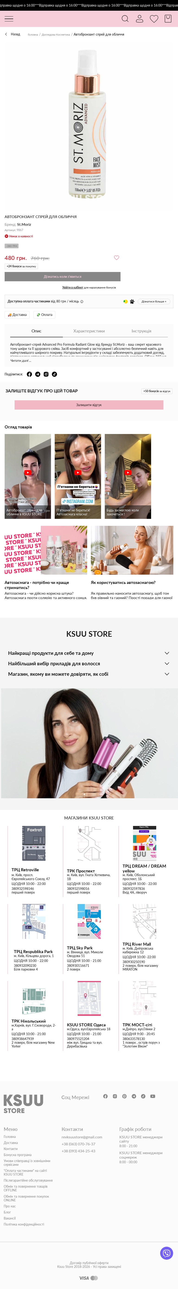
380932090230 (25, 966)
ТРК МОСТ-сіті (137, 1024)
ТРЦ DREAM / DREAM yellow (144, 868)
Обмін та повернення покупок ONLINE (26, 1198)
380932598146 (23, 889)
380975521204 (78, 1039)
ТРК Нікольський (29, 1021)
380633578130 (134, 1039)
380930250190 (134, 962)
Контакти (11, 1149)
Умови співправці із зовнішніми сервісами (27, 1162)
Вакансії (10, 1218)
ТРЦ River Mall (137, 944)
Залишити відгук (89, 405)
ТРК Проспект (81, 870)
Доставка (11, 1142)
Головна (34, 34)
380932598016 (78, 889)
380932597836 (134, 889)
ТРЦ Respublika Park (33, 951)
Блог (7, 1212)
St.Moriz (24, 224)
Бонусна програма (18, 1155)
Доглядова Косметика (60, 34)
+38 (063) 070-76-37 (78, 1144)
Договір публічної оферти (89, 1269)
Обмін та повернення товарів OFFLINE (26, 1188)
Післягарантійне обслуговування (28, 1180)
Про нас (10, 1206)
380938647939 (23, 1039)
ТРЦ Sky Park (80, 947)
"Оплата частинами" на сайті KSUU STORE (25, 1172)
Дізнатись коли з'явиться (62, 276)
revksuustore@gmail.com (82, 1137)
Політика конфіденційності (24, 1224)
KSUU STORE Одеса (86, 1024)
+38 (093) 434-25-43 (78, 1151)
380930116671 (78, 966)
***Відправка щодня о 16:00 (62, 5)
